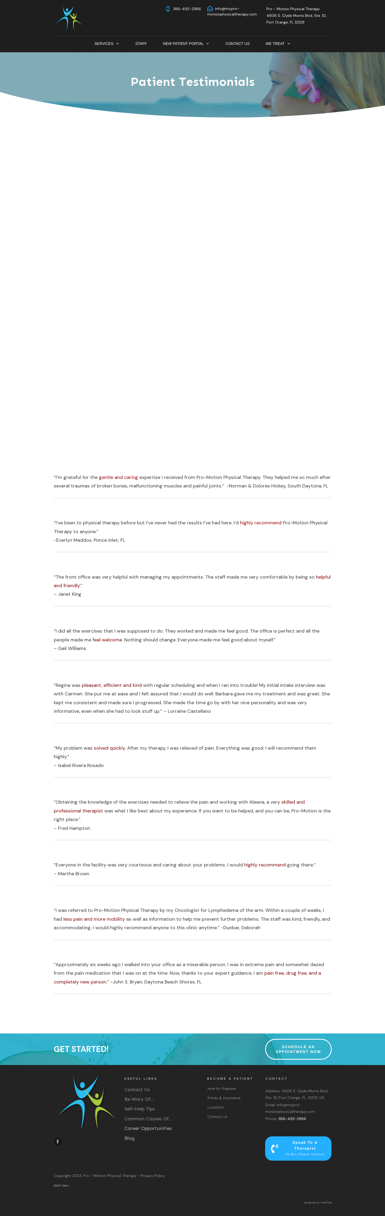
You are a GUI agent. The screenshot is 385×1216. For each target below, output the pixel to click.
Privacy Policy (153, 1175)
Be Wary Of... (139, 1099)
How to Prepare (221, 1088)
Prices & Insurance (224, 1098)
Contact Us (137, 1090)
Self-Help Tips (139, 1109)
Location (215, 1107)
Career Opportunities (148, 1128)
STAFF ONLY (61, 1185)
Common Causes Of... (148, 1119)
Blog (129, 1138)
